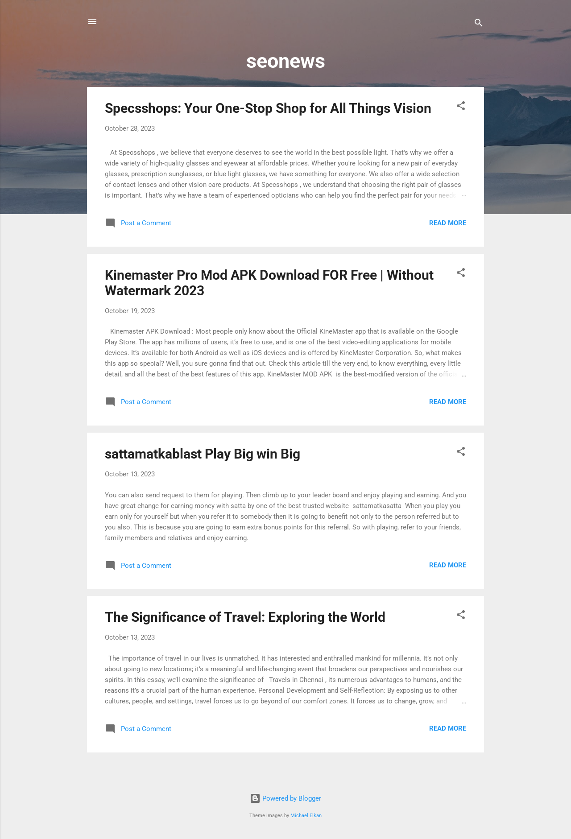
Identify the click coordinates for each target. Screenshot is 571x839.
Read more (447, 223)
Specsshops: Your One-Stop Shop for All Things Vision (268, 108)
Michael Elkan (306, 815)
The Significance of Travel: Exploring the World (245, 617)
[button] (460, 107)
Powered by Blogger (285, 798)
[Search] (478, 24)
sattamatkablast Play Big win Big (202, 454)
